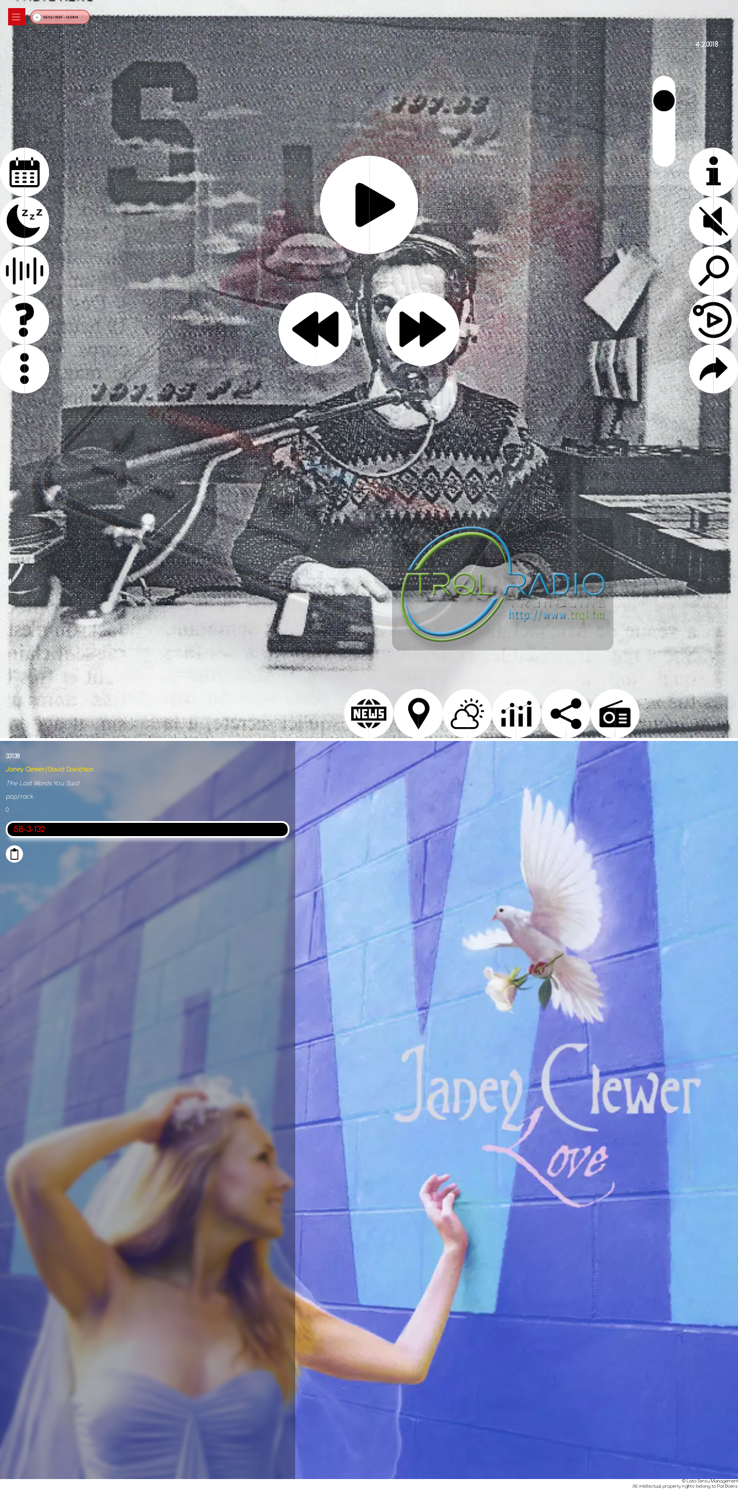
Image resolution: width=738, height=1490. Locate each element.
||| (16, 17)
